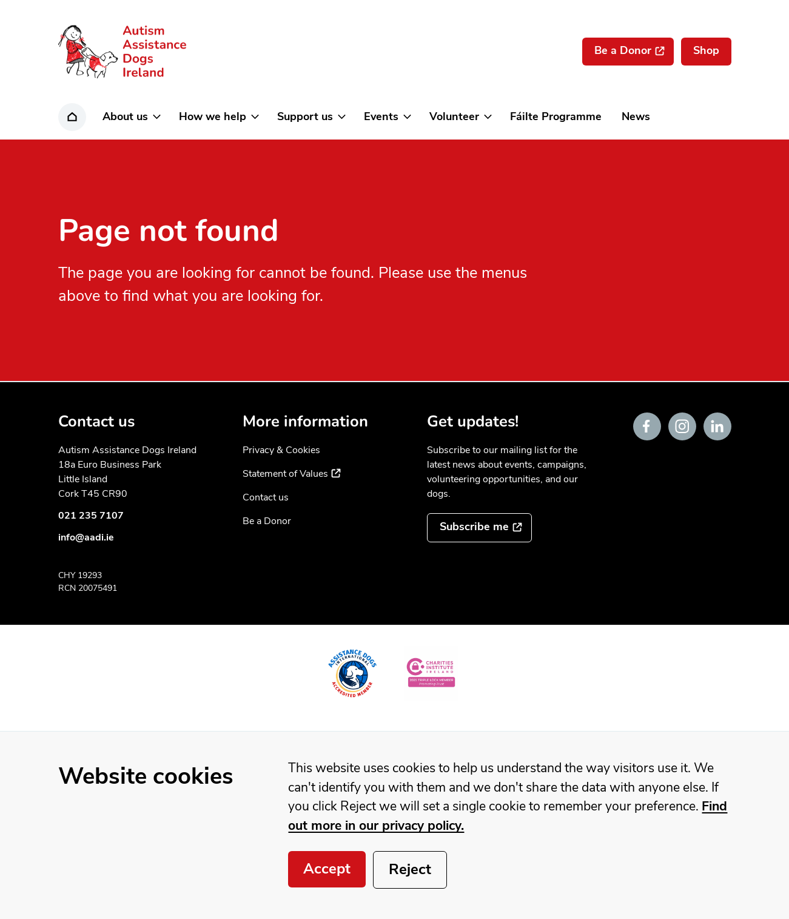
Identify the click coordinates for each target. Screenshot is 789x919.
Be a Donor (267, 521)
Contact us (266, 497)
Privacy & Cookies (281, 450)
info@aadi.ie (86, 537)
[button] (131, 117)
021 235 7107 (91, 515)
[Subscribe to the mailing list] (479, 527)
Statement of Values (292, 474)
